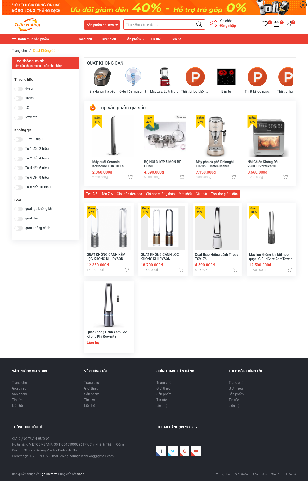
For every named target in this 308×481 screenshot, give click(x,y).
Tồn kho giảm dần (224, 194)
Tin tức (155, 39)
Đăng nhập (228, 26)
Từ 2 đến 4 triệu (37, 158)
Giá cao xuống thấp (160, 194)
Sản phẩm (133, 39)
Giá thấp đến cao (129, 194)
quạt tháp (32, 218)
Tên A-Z (92, 194)
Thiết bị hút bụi (288, 80)
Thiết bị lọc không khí (195, 80)
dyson (29, 88)
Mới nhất (185, 194)
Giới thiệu (109, 39)
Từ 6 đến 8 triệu (37, 177)
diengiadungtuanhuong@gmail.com (87, 456)
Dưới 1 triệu (34, 139)
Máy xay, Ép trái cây (164, 80)
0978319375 (38, 456)
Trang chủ (84, 39)
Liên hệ (176, 39)
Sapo (80, 474)
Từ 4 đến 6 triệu (37, 168)
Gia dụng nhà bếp (102, 80)
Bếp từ (226, 80)
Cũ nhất (201, 194)
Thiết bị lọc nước (257, 80)
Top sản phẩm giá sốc (117, 107)
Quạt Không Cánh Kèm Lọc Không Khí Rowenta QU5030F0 (107, 336)
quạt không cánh (37, 228)
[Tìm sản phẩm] (164, 24)
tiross (29, 98)
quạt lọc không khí (39, 209)
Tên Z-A (107, 194)
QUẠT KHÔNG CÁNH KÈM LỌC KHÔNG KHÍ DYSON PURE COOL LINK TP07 (106, 259)
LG (27, 108)
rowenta (31, 117)
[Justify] (199, 24)
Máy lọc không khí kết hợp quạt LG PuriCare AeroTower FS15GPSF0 (270, 259)
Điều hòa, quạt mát (133, 80)
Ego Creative (48, 474)
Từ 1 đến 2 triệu (37, 149)
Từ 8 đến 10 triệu (38, 187)
